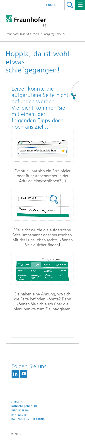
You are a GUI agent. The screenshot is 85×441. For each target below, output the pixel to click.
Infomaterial (20, 410)
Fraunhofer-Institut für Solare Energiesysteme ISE (36, 34)
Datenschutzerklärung (28, 419)
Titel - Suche (70, 5)
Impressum (18, 414)
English (52, 5)
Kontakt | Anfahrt (24, 406)
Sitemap (16, 401)
